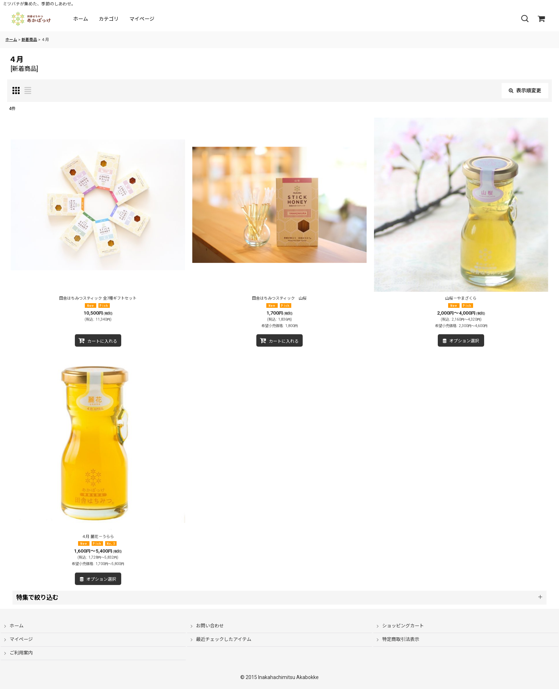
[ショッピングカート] (541, 18)
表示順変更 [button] (525, 90)
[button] (524, 18)
